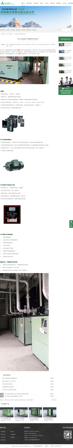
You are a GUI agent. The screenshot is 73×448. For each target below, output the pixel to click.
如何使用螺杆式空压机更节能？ (8, 386)
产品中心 (47, 3)
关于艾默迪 (3, 431)
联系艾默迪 (70, 3)
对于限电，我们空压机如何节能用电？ (9, 389)
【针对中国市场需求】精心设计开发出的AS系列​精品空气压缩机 (17, 393)
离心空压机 (34, 29)
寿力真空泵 (13, 29)
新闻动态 (10, 33)
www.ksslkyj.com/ (21, 446)
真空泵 (41, 3)
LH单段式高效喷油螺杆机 (34, 418)
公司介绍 (64, 3)
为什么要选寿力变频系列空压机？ (20, 33)
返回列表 (54, 399)
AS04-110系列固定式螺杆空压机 (7, 418)
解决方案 (53, 3)
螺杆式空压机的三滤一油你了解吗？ (9, 381)
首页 (24, 3)
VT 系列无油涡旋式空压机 (49, 418)
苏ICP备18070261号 (57, 446)
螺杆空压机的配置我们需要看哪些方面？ (10, 378)
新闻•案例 (58, 3)
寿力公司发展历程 (68, 50)
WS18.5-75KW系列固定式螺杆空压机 (23, 418)
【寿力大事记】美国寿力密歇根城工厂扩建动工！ (14, 396)
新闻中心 (12, 431)
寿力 (19, 50)
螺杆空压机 (29, 3)
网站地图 (12, 437)
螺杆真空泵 (29, 29)
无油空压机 (35, 3)
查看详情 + (52, 393)
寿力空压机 (7, 29)
